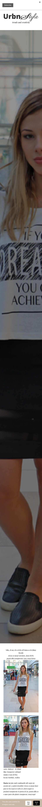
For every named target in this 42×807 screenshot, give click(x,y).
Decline (36, 803)
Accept (28, 803)
